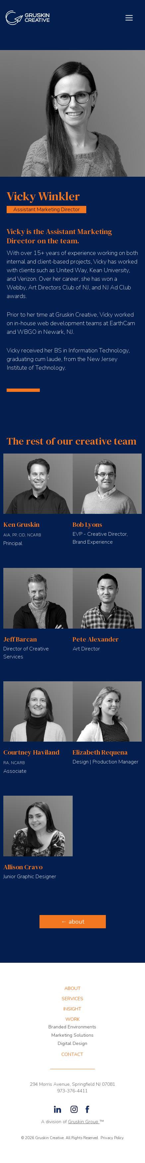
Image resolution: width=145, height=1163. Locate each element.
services (72, 999)
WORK (72, 1019)
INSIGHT (72, 1009)
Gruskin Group (84, 1122)
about (72, 988)
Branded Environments (72, 1027)
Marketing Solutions (72, 1035)
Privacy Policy (112, 1138)
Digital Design (72, 1043)
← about (72, 922)
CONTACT (72, 1054)
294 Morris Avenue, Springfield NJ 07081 (72, 1084)
